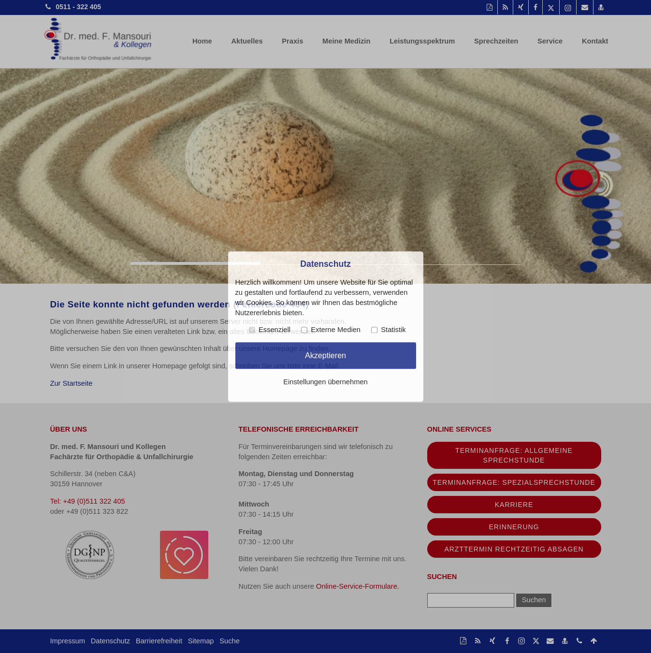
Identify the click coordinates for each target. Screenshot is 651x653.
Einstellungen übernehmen (325, 382)
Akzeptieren (325, 355)
